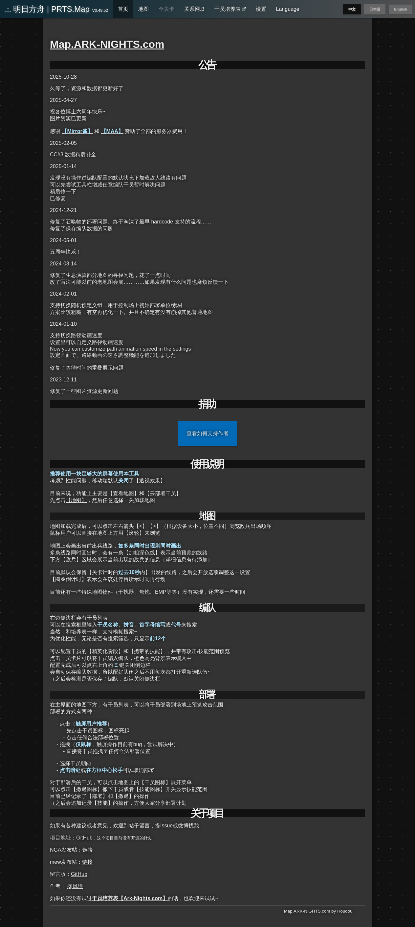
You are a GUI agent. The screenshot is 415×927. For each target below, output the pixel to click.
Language (287, 9)
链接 (87, 850)
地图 (143, 9)
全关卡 (166, 9)
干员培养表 (230, 9)
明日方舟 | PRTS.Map (56, 9)
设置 (261, 9)
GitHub (84, 837)
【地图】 (76, 500)
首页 (123, 9)
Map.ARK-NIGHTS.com (107, 44)
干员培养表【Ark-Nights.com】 (130, 898)
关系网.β (194, 9)
